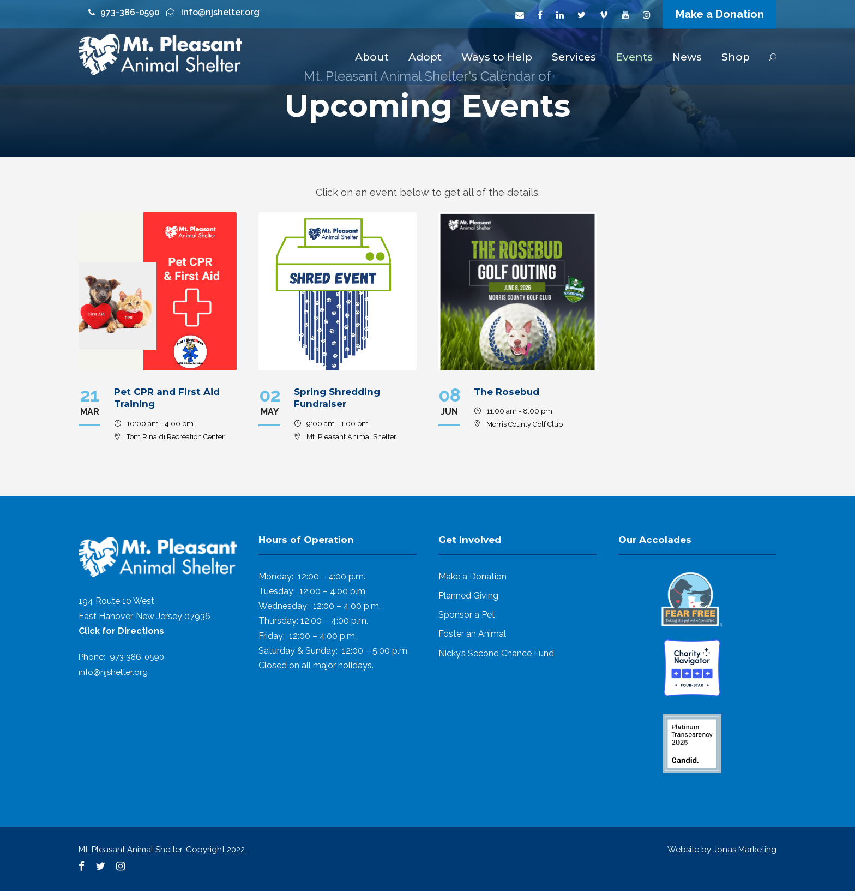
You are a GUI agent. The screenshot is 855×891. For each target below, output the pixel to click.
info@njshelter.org (113, 672)
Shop (735, 57)
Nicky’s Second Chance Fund (496, 653)
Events (634, 57)
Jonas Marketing (744, 849)
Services (574, 57)
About (372, 57)
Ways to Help (496, 57)
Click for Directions (121, 631)
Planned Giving (468, 595)
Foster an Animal (472, 634)
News (687, 57)
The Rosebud (506, 391)
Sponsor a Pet (466, 614)
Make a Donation (720, 14)
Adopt (425, 57)
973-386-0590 (137, 657)
